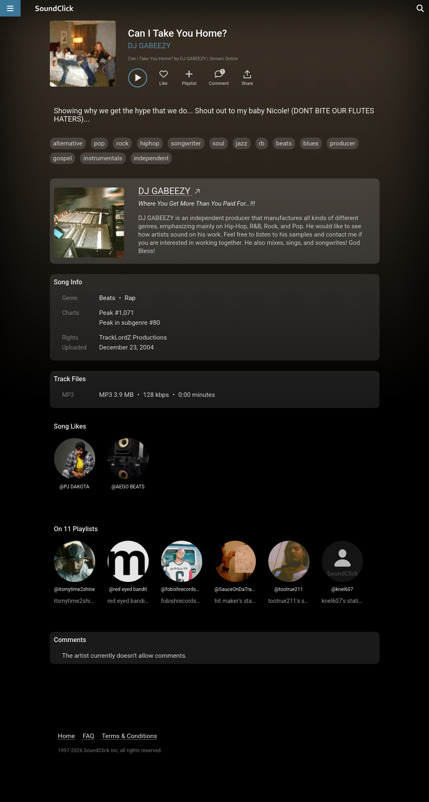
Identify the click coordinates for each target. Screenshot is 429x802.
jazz (241, 143)
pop (99, 143)
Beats (107, 298)
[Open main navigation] (10, 8)
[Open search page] (421, 8)
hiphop (149, 143)
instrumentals (102, 158)
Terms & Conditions (129, 736)
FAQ (88, 736)
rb (262, 143)
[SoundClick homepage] (54, 8)
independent (151, 158)
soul (219, 143)
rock (122, 143)
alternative (68, 143)
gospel (62, 158)
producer (342, 143)
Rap (130, 298)
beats (284, 143)
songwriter (186, 143)
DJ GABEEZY (149, 45)
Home (66, 736)
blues (311, 143)
